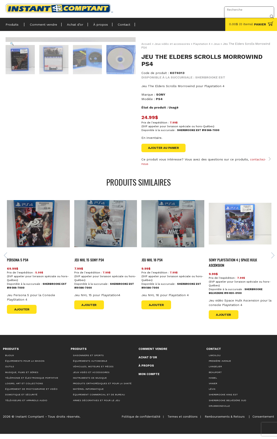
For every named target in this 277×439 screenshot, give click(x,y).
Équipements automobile (90, 366)
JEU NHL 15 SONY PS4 (91, 264)
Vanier (213, 388)
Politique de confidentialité (138, 421)
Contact (117, 23)
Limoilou (215, 360)
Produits (12, 23)
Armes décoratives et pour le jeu (96, 405)
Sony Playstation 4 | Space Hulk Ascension (234, 267)
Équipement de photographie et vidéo (31, 394)
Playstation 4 (203, 43)
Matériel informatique (88, 394)
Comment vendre (41, 23)
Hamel (213, 382)
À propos (95, 23)
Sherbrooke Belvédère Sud (227, 405)
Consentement (262, 421)
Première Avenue (220, 366)
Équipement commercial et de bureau (99, 399)
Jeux (218, 43)
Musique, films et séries (21, 377)
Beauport (215, 377)
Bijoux (9, 360)
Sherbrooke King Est (223, 399)
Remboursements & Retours (223, 421)
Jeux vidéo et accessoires (172, 43)
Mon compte (148, 379)
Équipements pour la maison (24, 366)
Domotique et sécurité (21, 399)
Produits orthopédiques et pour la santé (102, 388)
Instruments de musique (90, 382)
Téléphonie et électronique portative (31, 382)
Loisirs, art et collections (24, 388)
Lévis (212, 394)
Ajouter (23, 314)
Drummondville (219, 410)
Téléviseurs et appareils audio (26, 405)
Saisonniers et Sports (88, 360)
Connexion (209, 9)
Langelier (215, 371)
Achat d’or (71, 23)
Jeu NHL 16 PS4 (153, 264)
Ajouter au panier (165, 148)
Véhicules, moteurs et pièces (93, 371)
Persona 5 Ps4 (20, 264)
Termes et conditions (180, 421)
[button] (13, 45)
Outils (9, 371)
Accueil (146, 43)
